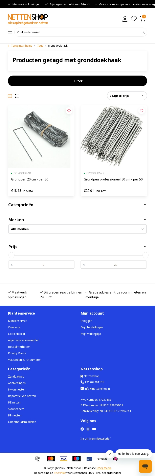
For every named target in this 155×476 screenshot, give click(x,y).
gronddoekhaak (58, 45)
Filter (78, 81)
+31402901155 (92, 382)
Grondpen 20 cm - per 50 (29, 179)
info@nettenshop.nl (95, 389)
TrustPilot (60, 473)
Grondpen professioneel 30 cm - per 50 (113, 179)
